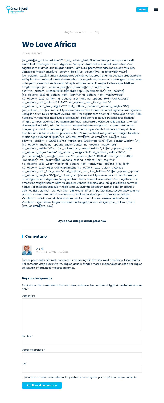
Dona (142, 9)
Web (24, 363)
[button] (156, 9)
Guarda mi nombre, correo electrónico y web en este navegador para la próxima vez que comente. (79, 377)
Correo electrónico (33, 349)
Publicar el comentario (42, 385)
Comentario (29, 295)
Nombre (27, 336)
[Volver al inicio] (17, 9)
